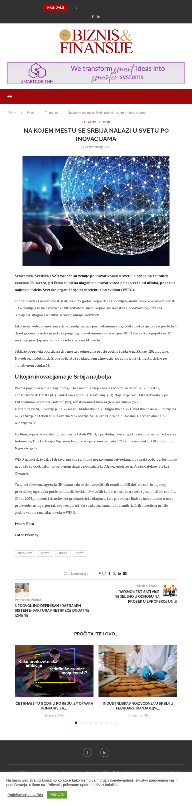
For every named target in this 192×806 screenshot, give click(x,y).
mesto (45, 553)
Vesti (30, 112)
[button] (72, 8)
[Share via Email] (124, 573)
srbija (63, 553)
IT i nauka (51, 112)
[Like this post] (104, 573)
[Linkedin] (99, 16)
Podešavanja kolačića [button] (25, 795)
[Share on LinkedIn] (119, 573)
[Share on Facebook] (109, 573)
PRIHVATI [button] (57, 795)
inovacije (25, 553)
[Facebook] (93, 16)
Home (12, 112)
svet (79, 553)
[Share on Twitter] (114, 573)
